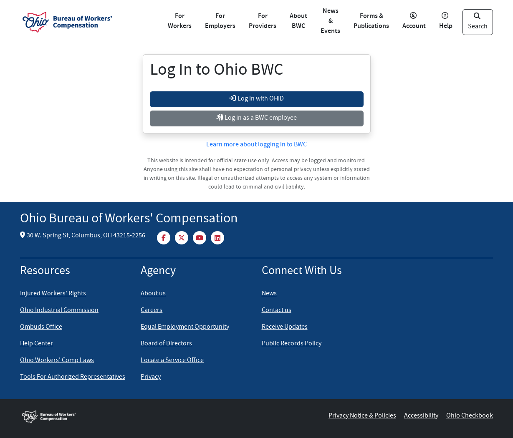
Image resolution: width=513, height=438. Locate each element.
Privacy (151, 378)
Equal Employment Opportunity (185, 327)
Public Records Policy (291, 344)
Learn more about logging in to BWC (256, 145)
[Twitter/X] (182, 237)
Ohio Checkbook (469, 416)
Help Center (36, 344)
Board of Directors (166, 344)
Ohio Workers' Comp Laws (57, 361)
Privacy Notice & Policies (362, 416)
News (269, 294)
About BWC (298, 21)
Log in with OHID (256, 99)
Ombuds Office (41, 327)
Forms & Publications (371, 21)
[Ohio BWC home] (62, 416)
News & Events (330, 21)
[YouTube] (200, 237)
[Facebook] (164, 237)
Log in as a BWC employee (256, 118)
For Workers (180, 21)
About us (153, 294)
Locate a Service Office (172, 361)
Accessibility (421, 416)
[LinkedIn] (217, 237)
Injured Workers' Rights (53, 294)
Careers (151, 311)
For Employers (220, 21)
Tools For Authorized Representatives (72, 378)
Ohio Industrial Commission (59, 311)
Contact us (276, 311)
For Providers (262, 21)
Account (414, 22)
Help (445, 22)
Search (478, 22)
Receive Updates (285, 327)
